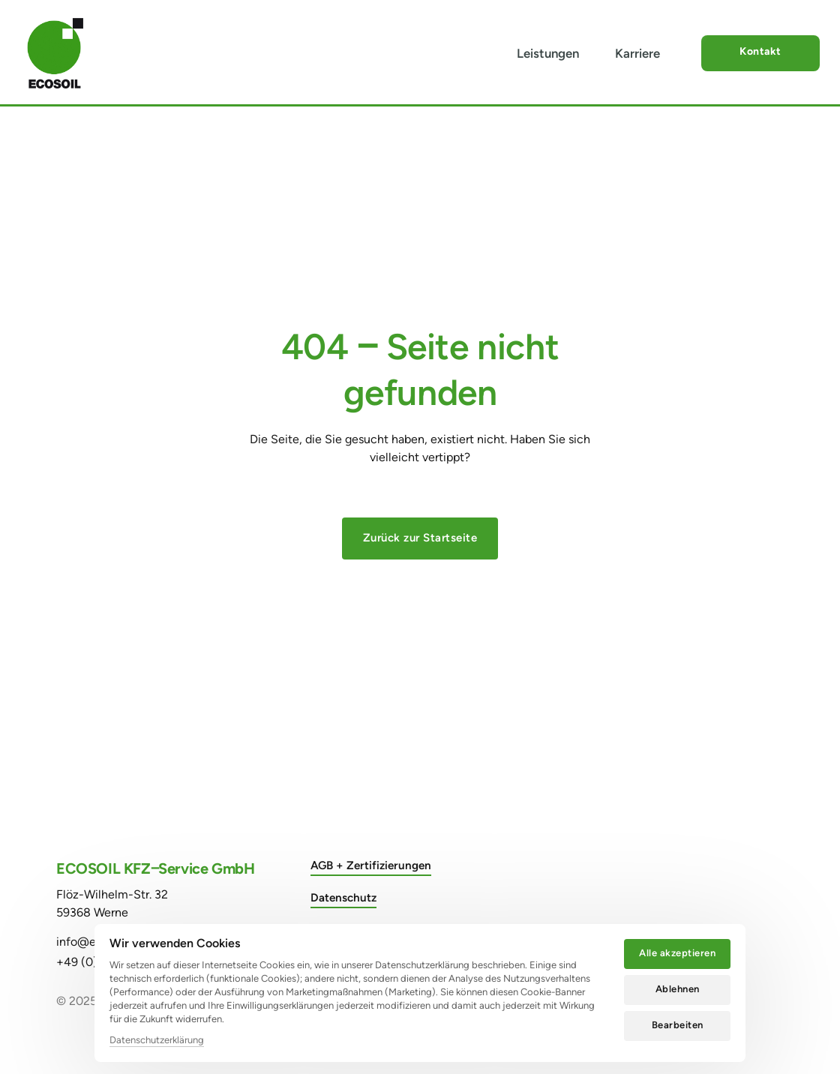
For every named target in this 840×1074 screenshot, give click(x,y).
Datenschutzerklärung (157, 1040)
